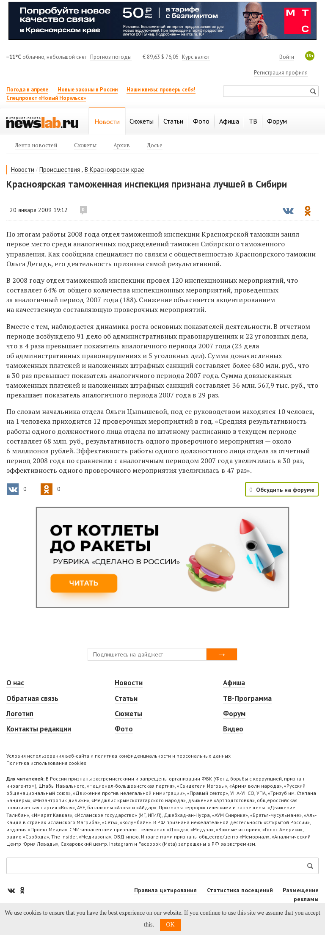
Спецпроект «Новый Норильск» (46, 98)
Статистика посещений (240, 890)
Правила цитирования (165, 890)
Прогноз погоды (111, 57)
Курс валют (196, 57)
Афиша (234, 682)
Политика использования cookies (46, 763)
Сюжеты (128, 713)
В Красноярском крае (114, 169)
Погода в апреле (27, 89)
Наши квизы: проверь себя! (161, 89)
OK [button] (170, 924)
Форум (234, 713)
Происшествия (59, 169)
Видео (233, 729)
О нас (15, 682)
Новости (22, 169)
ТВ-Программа (247, 698)
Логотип (19, 713)
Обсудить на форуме (285, 490)
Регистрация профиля (281, 72)
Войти (286, 57)
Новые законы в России (88, 89)
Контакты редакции (38, 729)
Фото (124, 729)
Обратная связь (32, 698)
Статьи (126, 698)
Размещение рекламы (301, 894)
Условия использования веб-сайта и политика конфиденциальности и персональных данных (118, 756)
